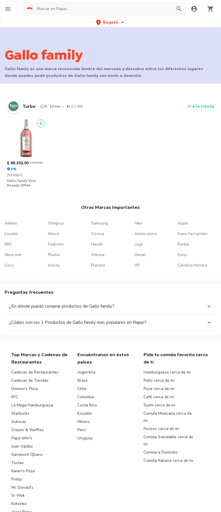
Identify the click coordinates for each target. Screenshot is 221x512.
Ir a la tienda (201, 106)
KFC (14, 397)
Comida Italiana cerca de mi (168, 460)
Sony (182, 254)
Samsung (99, 223)
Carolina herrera (192, 265)
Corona (97, 233)
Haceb (97, 244)
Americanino (145, 233)
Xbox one (13, 254)
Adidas (11, 223)
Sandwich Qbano (27, 454)
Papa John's (21, 438)
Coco (9, 265)
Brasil (82, 380)
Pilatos (54, 254)
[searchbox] (103, 9)
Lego (138, 244)
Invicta (54, 265)
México (83, 421)
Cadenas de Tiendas (30, 380)
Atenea (97, 254)
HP (137, 265)
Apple (183, 223)
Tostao (17, 462)
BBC (8, 244)
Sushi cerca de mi (159, 405)
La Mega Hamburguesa (32, 405)
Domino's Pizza (24, 388)
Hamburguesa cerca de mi (167, 372)
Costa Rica (87, 405)
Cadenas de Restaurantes (34, 372)
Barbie (183, 244)
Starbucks (20, 413)
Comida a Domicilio (161, 452)
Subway (18, 421)
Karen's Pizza (23, 471)
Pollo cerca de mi (159, 380)
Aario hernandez (192, 233)
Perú (81, 430)
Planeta (98, 265)
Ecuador (84, 413)
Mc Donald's (22, 487)
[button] (110, 22)
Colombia (85, 397)
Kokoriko (19, 503)
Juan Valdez (22, 446)
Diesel (140, 254)
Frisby (16, 479)
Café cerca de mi (159, 397)
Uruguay (85, 438)
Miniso (53, 233)
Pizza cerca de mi (159, 388)
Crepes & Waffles (27, 430)
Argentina (86, 372)
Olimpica (56, 223)
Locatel (11, 233)
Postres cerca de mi (161, 428)
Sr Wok (18, 495)
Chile (82, 388)
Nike (138, 223)
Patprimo (56, 244)
